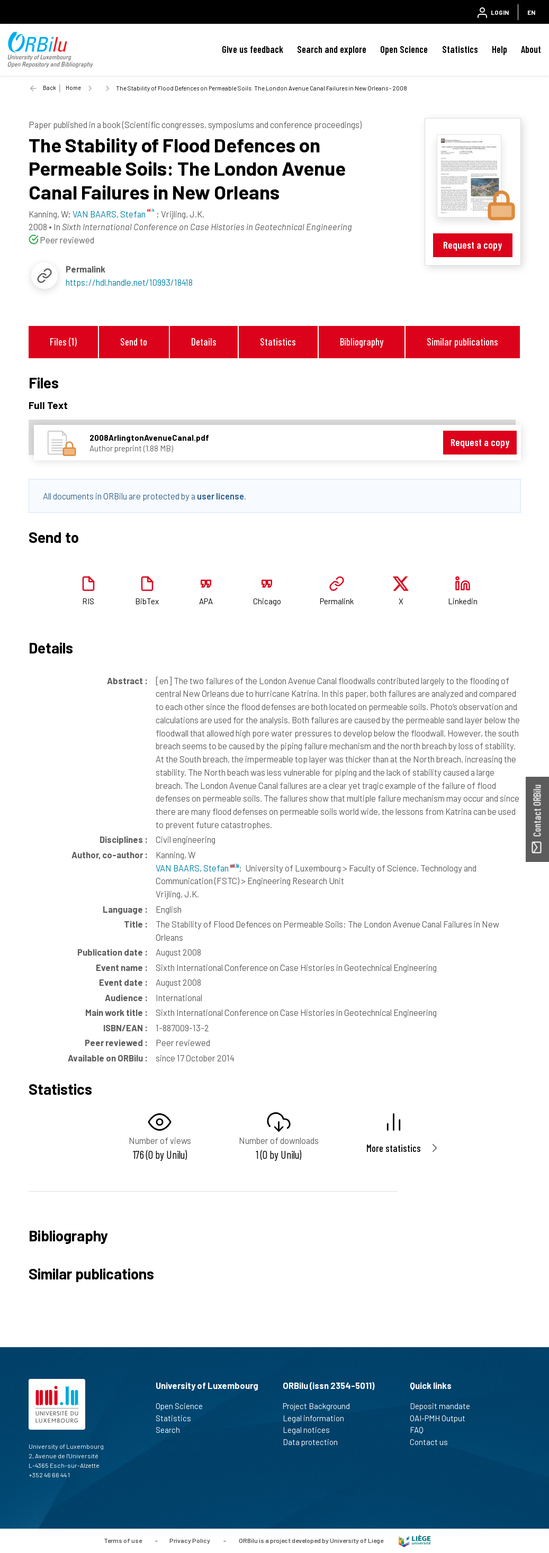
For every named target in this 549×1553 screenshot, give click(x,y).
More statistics (393, 1148)
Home (73, 87)
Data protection (315, 1442)
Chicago (267, 601)
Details (204, 341)
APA (206, 601)
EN (531, 12)
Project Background (321, 1406)
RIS (88, 601)
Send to (133, 341)
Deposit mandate (444, 1406)
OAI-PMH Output (442, 1418)
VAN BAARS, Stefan (197, 867)
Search (172, 1429)
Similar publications (462, 341)
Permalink (337, 601)
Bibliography (361, 341)
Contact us (433, 1442)
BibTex (147, 601)
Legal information (318, 1418)
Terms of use (123, 1539)
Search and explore (331, 49)
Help (499, 49)
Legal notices (311, 1429)
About (531, 49)
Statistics (460, 49)
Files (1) (63, 341)
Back (49, 87)
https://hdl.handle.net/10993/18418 (129, 282)
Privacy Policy (189, 1539)
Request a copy (472, 245)
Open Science (404, 49)
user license (220, 496)
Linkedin (463, 601)
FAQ (421, 1429)
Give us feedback (252, 49)
